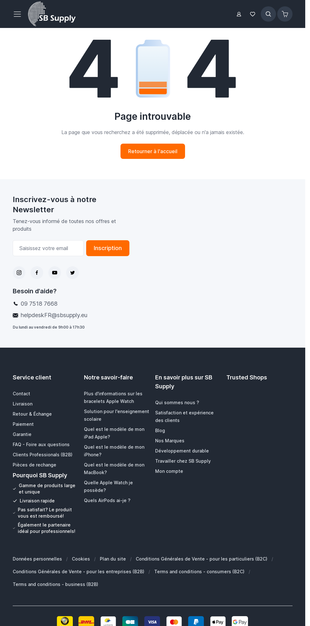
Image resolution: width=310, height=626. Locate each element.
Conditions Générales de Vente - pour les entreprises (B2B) (78, 571)
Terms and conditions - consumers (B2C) (199, 571)
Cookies (81, 558)
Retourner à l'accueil (152, 151)
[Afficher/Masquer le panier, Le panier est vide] (285, 14)
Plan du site (113, 558)
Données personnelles (37, 558)
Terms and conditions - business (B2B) (55, 584)
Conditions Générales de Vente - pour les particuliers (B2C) (201, 558)
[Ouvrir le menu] (19, 14)
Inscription (108, 248)
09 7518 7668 (39, 303)
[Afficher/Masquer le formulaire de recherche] (268, 14)
